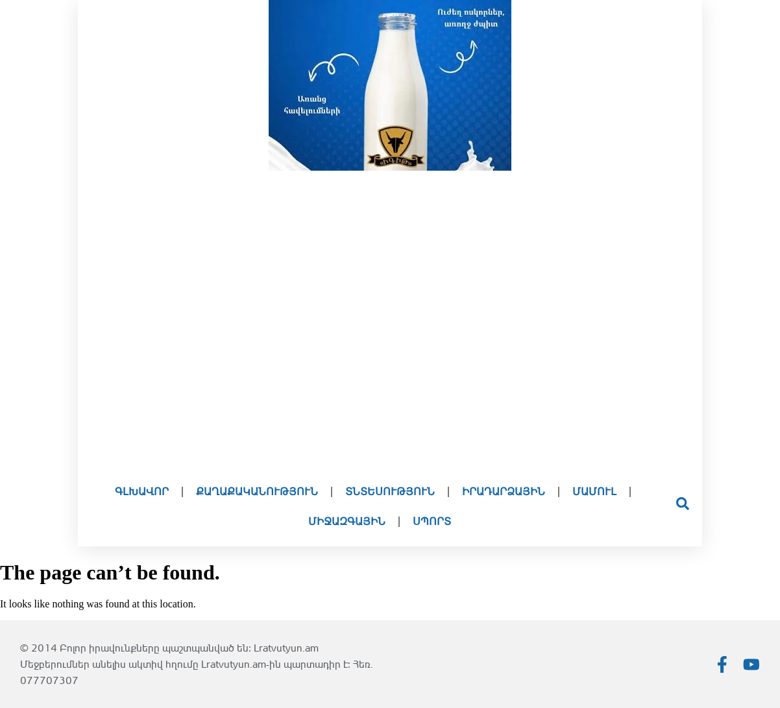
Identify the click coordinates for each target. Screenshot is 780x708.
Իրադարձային (503, 491)
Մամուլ (594, 491)
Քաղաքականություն (257, 491)
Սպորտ (432, 521)
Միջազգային (346, 521)
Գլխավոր (142, 491)
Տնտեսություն (390, 491)
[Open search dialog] (683, 507)
